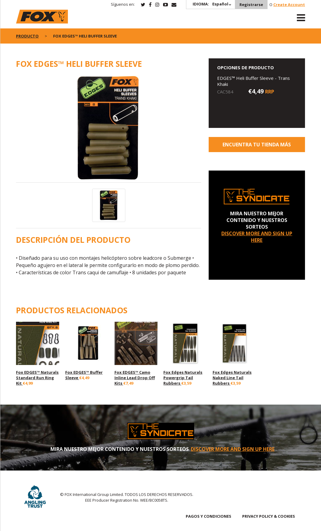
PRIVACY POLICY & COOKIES (268, 516)
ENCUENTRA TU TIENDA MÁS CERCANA (257, 146)
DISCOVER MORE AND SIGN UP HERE (256, 236)
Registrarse (251, 4)
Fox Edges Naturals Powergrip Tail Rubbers (182, 378)
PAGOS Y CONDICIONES (208, 516)
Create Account (289, 4)
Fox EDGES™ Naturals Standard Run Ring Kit (37, 378)
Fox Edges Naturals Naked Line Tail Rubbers (232, 378)
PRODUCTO (27, 36)
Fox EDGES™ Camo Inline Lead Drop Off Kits (134, 378)
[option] (108, 128)
